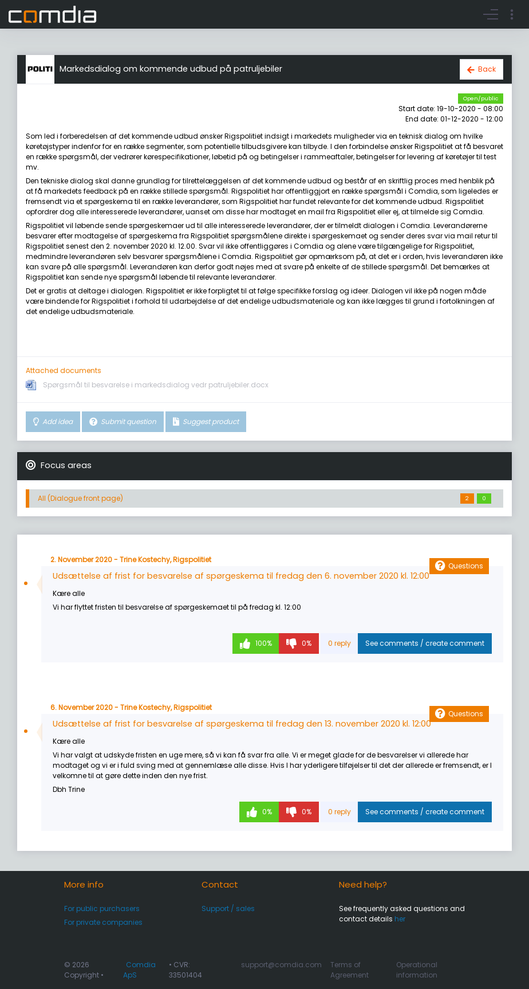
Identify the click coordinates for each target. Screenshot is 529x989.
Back (487, 69)
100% (263, 643)
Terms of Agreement (349, 970)
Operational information (416, 970)
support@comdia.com (281, 965)
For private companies (103, 922)
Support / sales (228, 908)
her (399, 919)
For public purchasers (102, 908)
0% (305, 643)
